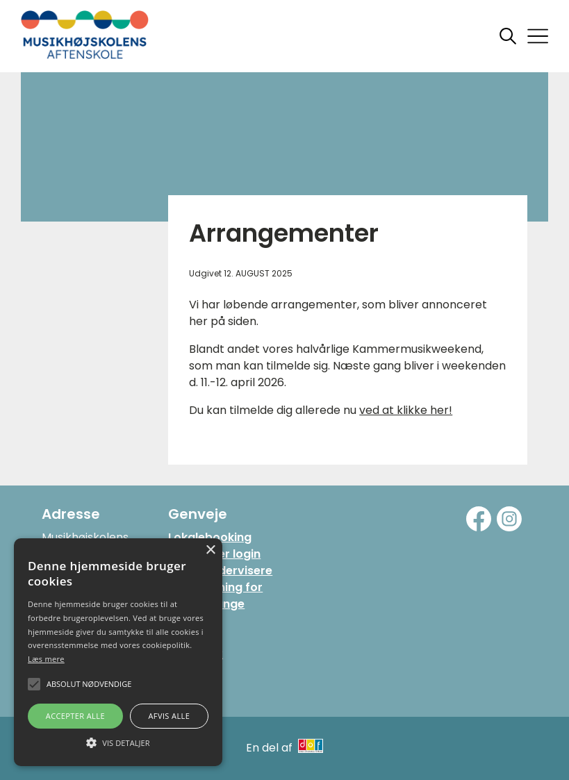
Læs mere (46, 659)
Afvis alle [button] (169, 716)
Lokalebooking (209, 537)
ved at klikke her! (405, 410)
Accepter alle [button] (75, 716)
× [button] (210, 550)
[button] (118, 742)
